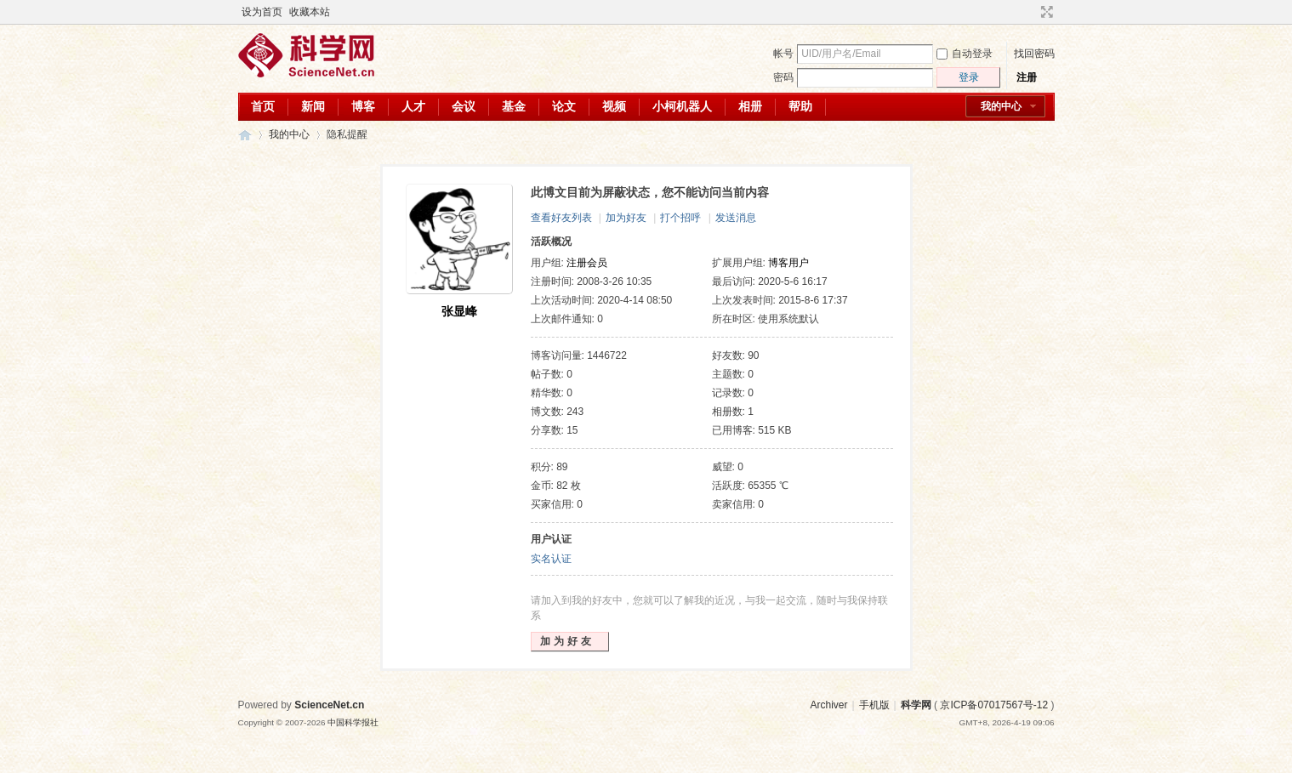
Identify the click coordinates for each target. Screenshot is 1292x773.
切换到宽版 (1045, 12)
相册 (750, 106)
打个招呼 (680, 218)
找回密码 (1034, 54)
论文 (564, 106)
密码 (783, 77)
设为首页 (262, 12)
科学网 (245, 134)
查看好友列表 (561, 218)
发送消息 (735, 218)
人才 (413, 106)
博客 (363, 106)
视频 (614, 106)
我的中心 (1001, 106)
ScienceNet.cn (329, 705)
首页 (263, 106)
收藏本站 (309, 12)
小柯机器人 (682, 106)
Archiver (828, 705)
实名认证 (551, 559)
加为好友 (626, 218)
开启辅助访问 (1031, 12)
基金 (514, 106)
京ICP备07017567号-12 (994, 705)
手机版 (874, 705)
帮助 (800, 106)
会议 (463, 106)
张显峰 (459, 311)
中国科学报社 (352, 722)
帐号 (783, 54)
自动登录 (964, 54)
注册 (1026, 77)
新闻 (313, 106)
